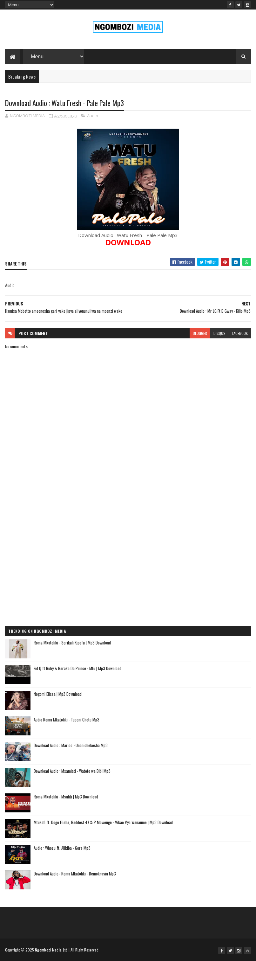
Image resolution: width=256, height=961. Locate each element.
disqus (219, 333)
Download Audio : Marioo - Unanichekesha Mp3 (71, 745)
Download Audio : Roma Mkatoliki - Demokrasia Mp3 (75, 873)
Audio (92, 116)
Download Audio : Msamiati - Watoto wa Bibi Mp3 (72, 771)
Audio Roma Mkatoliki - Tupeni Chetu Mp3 (66, 719)
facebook (240, 333)
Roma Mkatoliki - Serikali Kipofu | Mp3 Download (72, 642)
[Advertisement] (128, 538)
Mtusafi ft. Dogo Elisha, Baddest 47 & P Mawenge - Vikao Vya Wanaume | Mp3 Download (103, 822)
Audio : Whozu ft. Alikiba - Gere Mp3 (62, 848)
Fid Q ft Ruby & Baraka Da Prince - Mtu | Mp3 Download (77, 668)
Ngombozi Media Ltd (51, 949)
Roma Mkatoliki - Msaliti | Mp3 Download (66, 796)
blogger (200, 333)
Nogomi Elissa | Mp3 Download (58, 694)
